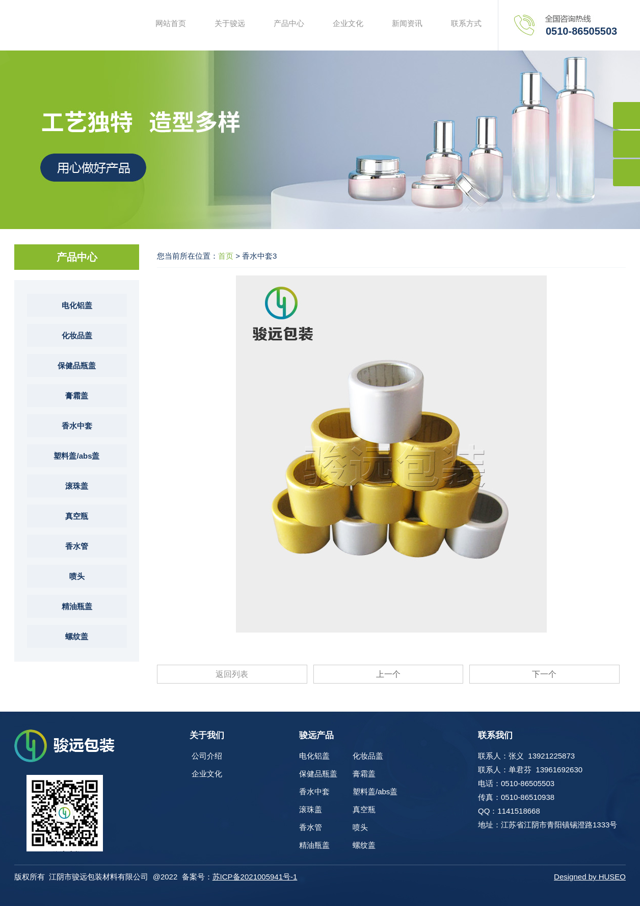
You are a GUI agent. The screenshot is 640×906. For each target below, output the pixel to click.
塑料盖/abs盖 (76, 455)
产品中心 (289, 23)
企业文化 (348, 23)
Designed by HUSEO (590, 876)
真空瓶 (76, 516)
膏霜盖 (76, 395)
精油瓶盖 (77, 606)
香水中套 (77, 425)
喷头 (77, 576)
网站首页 (170, 23)
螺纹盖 (76, 636)
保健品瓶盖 (77, 365)
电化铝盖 (77, 305)
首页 (225, 255)
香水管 (76, 546)
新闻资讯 (407, 23)
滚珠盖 (76, 486)
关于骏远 (230, 23)
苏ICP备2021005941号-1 (255, 876)
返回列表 (232, 674)
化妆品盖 (77, 335)
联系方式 (466, 23)
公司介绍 (207, 755)
